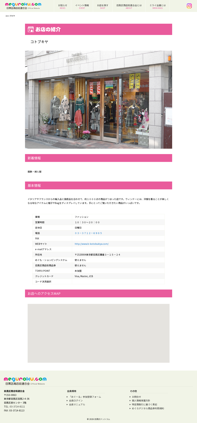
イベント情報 (82, 6)
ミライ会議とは (158, 6)
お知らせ (62, 6)
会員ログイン (76, 400)
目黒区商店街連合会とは (129, 6)
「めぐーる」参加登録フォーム (85, 396)
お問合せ (136, 396)
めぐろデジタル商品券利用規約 (148, 408)
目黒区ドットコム (102, 419)
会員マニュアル (77, 404)
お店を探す (102, 6)
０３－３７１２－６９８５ (88, 233)
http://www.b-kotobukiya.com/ (92, 243)
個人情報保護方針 (141, 400)
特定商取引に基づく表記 (144, 404)
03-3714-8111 (17, 406)
